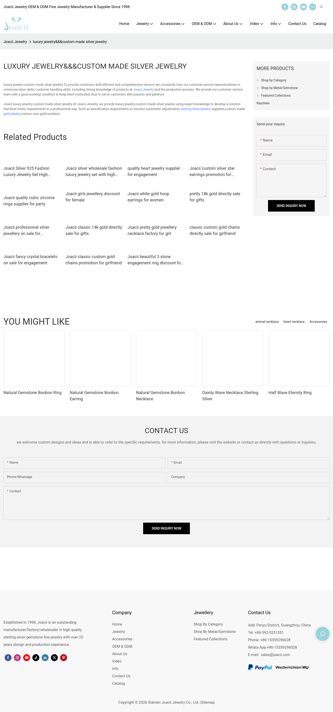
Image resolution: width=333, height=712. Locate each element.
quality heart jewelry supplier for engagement (154, 171)
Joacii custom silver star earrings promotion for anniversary (212, 172)
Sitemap (208, 702)
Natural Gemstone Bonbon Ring (32, 392)
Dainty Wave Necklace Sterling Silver (230, 395)
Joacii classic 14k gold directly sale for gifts (93, 230)
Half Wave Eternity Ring (289, 392)
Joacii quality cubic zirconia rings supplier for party (29, 200)
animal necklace (267, 322)
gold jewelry (12, 114)
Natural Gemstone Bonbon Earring (94, 395)
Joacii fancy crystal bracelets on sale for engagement (30, 259)
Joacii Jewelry (15, 42)
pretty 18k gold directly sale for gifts (215, 196)
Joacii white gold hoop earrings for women (148, 196)
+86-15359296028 (282, 647)
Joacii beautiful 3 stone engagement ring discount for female (155, 260)
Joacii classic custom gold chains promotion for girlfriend (93, 259)
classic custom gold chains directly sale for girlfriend (215, 230)
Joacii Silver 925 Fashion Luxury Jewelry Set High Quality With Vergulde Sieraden (26, 172)
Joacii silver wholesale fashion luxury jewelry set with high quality (93, 172)
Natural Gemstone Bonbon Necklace (160, 395)
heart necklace (294, 322)
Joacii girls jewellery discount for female (92, 196)
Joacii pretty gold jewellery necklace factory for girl (152, 230)
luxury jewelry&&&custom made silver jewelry (70, 42)
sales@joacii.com (275, 655)
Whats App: (257, 647)
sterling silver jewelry (196, 109)
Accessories (318, 322)
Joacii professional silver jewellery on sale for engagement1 (26, 231)
